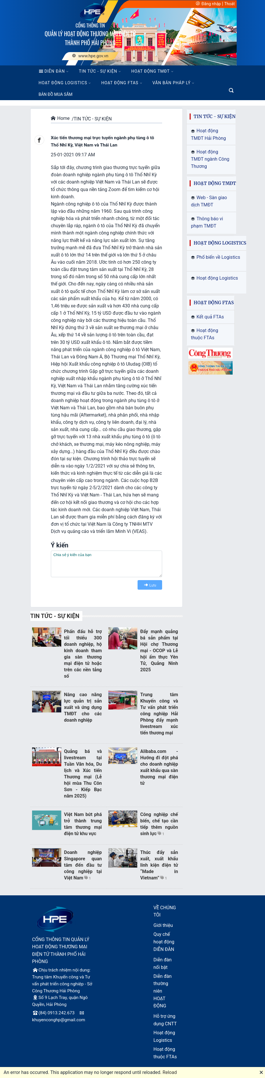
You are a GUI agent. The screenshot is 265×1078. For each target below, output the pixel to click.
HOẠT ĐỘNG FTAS (119, 82)
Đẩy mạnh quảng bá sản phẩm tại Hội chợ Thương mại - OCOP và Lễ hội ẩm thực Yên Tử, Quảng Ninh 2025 (159, 650)
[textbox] (106, 564)
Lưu (149, 585)
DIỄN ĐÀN (52, 71)
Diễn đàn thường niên (162, 984)
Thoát (229, 3)
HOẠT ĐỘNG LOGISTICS (63, 82)
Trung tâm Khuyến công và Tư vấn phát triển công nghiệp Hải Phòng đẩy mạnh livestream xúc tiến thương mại (159, 714)
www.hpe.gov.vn (90, 56)
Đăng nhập (211, 3)
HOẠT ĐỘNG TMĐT (150, 71)
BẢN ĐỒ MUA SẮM (56, 94)
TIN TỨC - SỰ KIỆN (98, 71)
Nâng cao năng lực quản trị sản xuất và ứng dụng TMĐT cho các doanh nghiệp (83, 707)
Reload (170, 1072)
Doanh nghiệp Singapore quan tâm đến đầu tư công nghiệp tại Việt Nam (83, 865)
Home (60, 118)
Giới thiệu (163, 925)
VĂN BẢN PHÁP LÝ (172, 82)
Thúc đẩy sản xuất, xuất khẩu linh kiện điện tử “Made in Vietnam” (159, 865)
